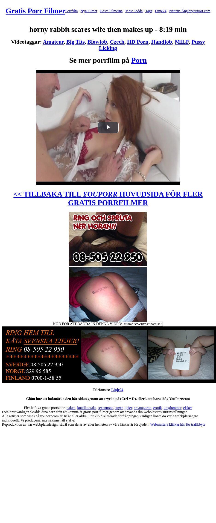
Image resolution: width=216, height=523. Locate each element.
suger (119, 408)
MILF (182, 42)
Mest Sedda (134, 11)
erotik (157, 408)
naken (71, 408)
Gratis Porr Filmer (35, 11)
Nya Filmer (89, 11)
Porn (139, 60)
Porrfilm (71, 11)
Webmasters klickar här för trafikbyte (177, 424)
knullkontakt (86, 408)
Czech (117, 42)
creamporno (142, 408)
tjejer (128, 408)
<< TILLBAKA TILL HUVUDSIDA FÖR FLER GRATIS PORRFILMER (107, 198)
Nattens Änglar (180, 11)
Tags (148, 11)
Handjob (161, 42)
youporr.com (201, 11)
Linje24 (160, 11)
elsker (187, 408)
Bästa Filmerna (111, 11)
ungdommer (172, 408)
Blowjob (97, 42)
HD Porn (138, 42)
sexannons (105, 408)
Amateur (53, 42)
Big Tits (75, 42)
